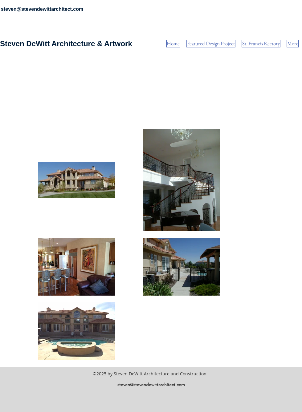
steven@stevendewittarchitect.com (151, 384)
